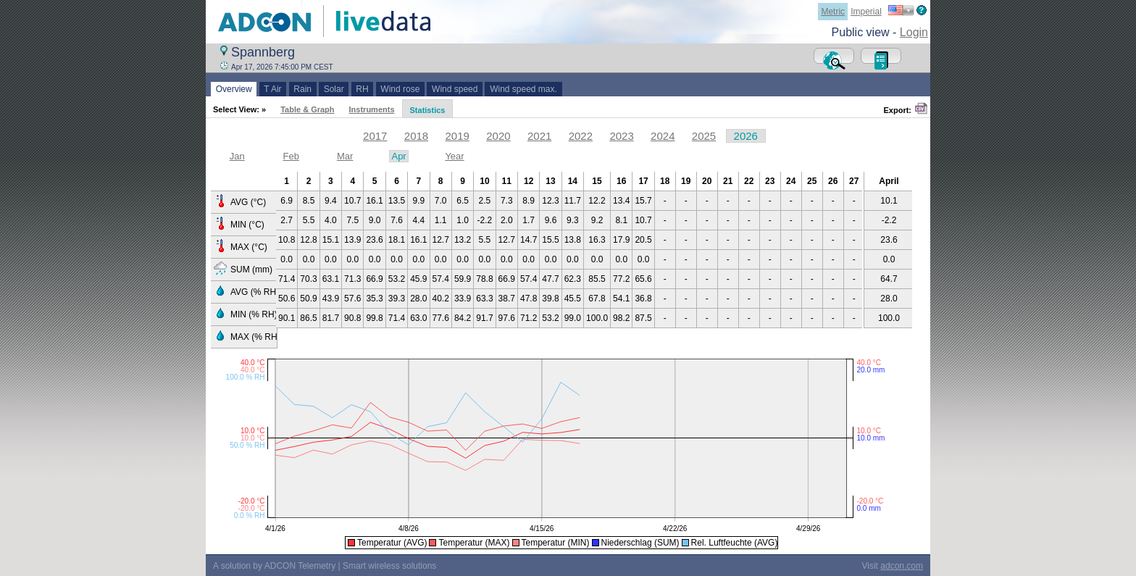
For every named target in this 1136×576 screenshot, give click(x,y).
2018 (416, 136)
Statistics (428, 110)
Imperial (866, 12)
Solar (333, 89)
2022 (581, 136)
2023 (621, 136)
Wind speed (455, 89)
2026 (746, 136)
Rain (303, 89)
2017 (375, 136)
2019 (457, 136)
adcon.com (901, 566)
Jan (237, 156)
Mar (345, 156)
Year (454, 156)
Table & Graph (307, 109)
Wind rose (400, 89)
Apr (398, 156)
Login (914, 32)
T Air (273, 89)
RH (362, 89)
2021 (539, 136)
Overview (233, 89)
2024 (662, 136)
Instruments (372, 109)
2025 (704, 136)
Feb (290, 156)
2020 (498, 136)
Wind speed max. (523, 89)
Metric (833, 12)
